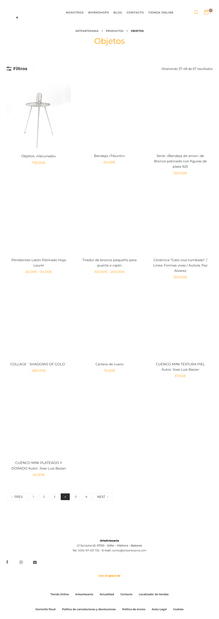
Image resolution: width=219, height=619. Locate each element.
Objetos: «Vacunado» (38, 156)
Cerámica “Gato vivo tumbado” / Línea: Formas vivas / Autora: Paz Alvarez (180, 265)
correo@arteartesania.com (129, 550)
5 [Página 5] (76, 496)
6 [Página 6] (86, 496)
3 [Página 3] (54, 496)
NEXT (102, 497)
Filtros (16, 69)
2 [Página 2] (44, 496)
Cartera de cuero (110, 364)
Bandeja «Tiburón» (109, 156)
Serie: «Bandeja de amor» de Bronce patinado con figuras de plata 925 (180, 161)
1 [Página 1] (33, 496)
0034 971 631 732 (88, 550)
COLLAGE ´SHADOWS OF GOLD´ (38, 364)
